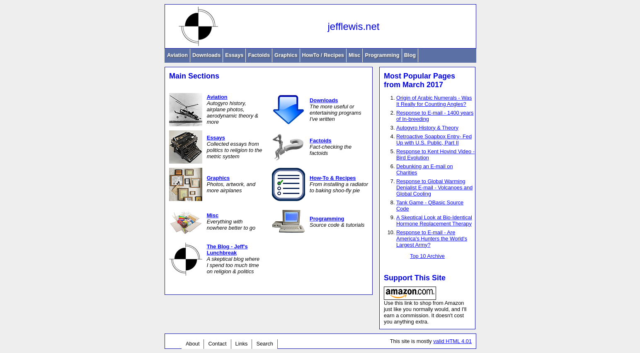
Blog (410, 55)
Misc (354, 55)
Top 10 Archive (427, 256)
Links (241, 344)
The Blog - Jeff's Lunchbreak (227, 249)
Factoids (259, 55)
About (192, 344)
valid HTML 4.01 (452, 341)
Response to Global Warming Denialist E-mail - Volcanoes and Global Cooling (434, 187)
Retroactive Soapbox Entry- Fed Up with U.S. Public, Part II (434, 139)
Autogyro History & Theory (427, 128)
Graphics (285, 55)
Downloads (206, 55)
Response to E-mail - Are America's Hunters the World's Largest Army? (431, 238)
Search (264, 344)
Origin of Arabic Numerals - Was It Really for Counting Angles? (434, 101)
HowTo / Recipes (323, 55)
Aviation (177, 55)
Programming (382, 55)
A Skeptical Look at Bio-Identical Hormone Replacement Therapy (434, 220)
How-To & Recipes (333, 178)
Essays (234, 55)
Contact (217, 344)
